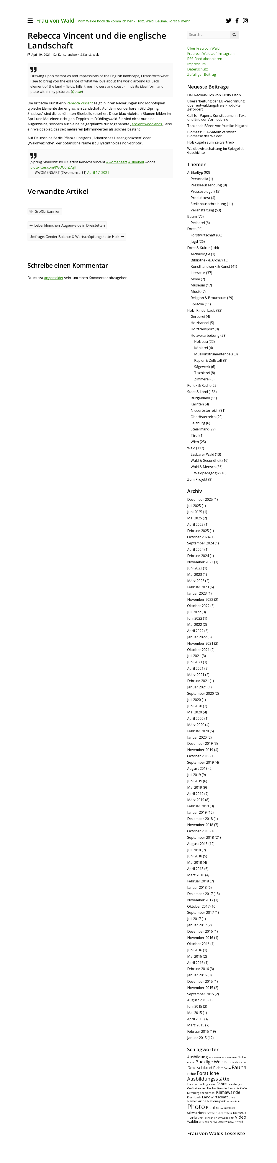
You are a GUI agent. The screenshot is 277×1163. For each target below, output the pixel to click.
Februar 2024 (198, 555)
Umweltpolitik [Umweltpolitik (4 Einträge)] (226, 1117)
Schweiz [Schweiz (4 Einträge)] (212, 1112)
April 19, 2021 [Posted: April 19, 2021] (41, 54)
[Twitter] (229, 20)
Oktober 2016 (198, 943)
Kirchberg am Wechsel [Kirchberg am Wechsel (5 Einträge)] (201, 1093)
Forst (191, 228)
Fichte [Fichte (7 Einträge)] (191, 1074)
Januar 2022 (197, 637)
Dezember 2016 (200, 931)
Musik (196, 291)
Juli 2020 (194, 699)
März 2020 (195, 724)
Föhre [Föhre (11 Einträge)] (221, 1083)
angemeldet (53, 277)
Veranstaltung (202, 210)
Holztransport (202, 329)
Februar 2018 (198, 881)
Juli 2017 (194, 918)
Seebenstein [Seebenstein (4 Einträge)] (225, 1112)
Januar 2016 (197, 975)
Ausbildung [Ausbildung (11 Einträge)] (197, 1056)
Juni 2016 (194, 950)
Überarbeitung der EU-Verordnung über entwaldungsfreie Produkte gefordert (216, 105)
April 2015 (195, 1019)
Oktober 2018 (198, 831)
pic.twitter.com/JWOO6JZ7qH (53, 167)
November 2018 (200, 824)
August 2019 (197, 768)
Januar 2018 (197, 887)
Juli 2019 (194, 774)
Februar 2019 (198, 806)
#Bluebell (136, 162)
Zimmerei (202, 379)
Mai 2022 (194, 624)
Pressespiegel (202, 191)
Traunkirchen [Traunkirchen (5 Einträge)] (195, 1117)
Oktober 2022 (198, 605)
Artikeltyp (195, 172)
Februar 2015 (198, 1031)
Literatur (198, 272)
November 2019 (200, 749)
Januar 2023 (197, 593)
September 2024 (200, 543)
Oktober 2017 (198, 906)
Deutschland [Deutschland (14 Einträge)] (199, 1068)
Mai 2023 (194, 574)
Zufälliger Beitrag (201, 74)
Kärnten (197, 404)
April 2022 (195, 630)
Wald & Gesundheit (206, 460)
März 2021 (195, 674)
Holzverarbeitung (205, 335)
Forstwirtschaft (203, 235)
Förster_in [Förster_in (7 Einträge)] (235, 1084)
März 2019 (195, 799)
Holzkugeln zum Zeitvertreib (210, 142)
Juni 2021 (194, 662)
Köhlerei (201, 347)
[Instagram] (245, 20)
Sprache (197, 304)
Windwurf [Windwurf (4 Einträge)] (230, 1121)
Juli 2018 (194, 850)
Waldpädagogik (207, 473)
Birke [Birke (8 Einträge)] (242, 1057)
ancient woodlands (147, 124)
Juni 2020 (194, 706)
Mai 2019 (194, 787)
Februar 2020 (198, 731)
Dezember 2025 (200, 499)
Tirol (194, 435)
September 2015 (200, 994)
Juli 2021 (194, 655)
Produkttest (200, 197)
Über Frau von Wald (203, 48)
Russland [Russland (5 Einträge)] (229, 1108)
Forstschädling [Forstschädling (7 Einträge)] (197, 1084)
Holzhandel (200, 322)
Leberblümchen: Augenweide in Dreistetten (67, 226)
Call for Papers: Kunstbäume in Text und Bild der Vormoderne (216, 117)
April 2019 (195, 793)
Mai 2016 (194, 956)
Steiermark (200, 429)
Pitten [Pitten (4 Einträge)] (219, 1108)
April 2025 (195, 524)
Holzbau (201, 341)
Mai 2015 (194, 1012)
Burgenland (200, 398)
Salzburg (198, 423)
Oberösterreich (203, 416)
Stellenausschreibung (208, 203)
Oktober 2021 (198, 649)
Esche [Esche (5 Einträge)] (227, 1068)
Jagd (194, 241)
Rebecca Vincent (80, 103)
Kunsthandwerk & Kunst (74, 54)
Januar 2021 (197, 687)
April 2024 (195, 549)
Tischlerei (202, 372)
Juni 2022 (194, 618)
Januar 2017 (197, 925)
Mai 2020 (194, 712)
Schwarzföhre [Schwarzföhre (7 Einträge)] (197, 1113)
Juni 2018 (194, 856)
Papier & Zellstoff (208, 360)
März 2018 (195, 875)
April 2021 (195, 668)
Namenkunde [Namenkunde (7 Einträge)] (196, 1101)
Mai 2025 (194, 518)
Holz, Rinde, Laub (201, 310)
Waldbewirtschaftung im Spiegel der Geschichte (216, 150)
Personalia (199, 178)
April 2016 (195, 962)
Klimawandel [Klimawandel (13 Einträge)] (228, 1092)
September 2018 (200, 837)
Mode (195, 279)
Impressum (196, 64)
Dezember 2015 (200, 981)
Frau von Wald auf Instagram (210, 53)
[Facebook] (237, 20)
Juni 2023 (194, 568)
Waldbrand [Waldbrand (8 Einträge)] (195, 1121)
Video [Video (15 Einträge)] (240, 1117)
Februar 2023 (198, 587)
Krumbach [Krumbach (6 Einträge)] (194, 1097)
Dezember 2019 (200, 743)
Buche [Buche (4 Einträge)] (191, 1062)
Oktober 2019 (198, 756)
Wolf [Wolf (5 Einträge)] (240, 1122)
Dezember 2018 (200, 818)
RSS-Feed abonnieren (204, 58)
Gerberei (198, 316)
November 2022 (200, 599)
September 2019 (200, 762)
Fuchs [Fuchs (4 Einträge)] (212, 1084)
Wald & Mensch (203, 466)
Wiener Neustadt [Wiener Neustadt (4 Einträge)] (215, 1121)
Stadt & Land (197, 391)
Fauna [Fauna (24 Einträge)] (239, 1067)
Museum (198, 285)
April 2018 (195, 868)
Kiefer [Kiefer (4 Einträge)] (243, 1088)
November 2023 (200, 562)
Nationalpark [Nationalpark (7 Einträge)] (216, 1101)
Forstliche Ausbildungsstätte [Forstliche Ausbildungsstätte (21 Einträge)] (208, 1076)
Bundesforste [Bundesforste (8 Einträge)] (235, 1062)
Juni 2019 (194, 781)
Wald (96, 54)
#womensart (116, 162)
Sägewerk (202, 366)
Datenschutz (197, 69)
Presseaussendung (206, 185)
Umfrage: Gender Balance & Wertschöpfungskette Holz (76, 237)
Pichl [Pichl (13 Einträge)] (210, 1107)
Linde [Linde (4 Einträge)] (232, 1097)
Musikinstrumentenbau (213, 354)
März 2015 (195, 1025)
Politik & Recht (199, 385)
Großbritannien (47, 211)
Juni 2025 (194, 511)
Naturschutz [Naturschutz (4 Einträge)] (233, 1101)
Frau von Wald (55, 20)
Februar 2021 (198, 680)
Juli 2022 (194, 612)
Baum (192, 216)
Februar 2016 (198, 968)
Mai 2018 (194, 862)
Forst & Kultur (198, 247)
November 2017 (200, 900)
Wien (195, 441)
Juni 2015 (194, 1006)
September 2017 (200, 912)
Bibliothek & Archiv (206, 260)
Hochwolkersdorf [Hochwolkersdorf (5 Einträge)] (218, 1088)
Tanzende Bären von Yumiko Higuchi (217, 125)
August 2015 (197, 1000)
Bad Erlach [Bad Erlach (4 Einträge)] (215, 1057)
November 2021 (200, 643)
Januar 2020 (197, 737)
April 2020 (195, 718)
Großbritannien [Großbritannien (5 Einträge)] (196, 1088)
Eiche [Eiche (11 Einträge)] (218, 1067)
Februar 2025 (198, 530)
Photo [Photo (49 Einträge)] (196, 1106)
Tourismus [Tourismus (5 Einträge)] (239, 1113)
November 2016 (200, 937)
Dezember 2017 (200, 893)
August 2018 (197, 843)
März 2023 (195, 580)
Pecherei (198, 222)
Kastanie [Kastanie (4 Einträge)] (234, 1088)
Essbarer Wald (202, 454)
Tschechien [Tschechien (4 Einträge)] (210, 1117)
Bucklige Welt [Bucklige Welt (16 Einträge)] (209, 1062)
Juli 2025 (194, 505)
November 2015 (200, 987)
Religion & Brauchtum (208, 297)
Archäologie (200, 254)
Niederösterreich (204, 410)
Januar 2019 (197, 812)
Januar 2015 (197, 1037)
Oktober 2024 (198, 537)
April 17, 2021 (98, 172)
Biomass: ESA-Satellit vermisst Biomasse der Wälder (211, 134)
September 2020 (200, 693)
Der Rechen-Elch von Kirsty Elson (214, 95)
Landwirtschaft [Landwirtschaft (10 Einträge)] (215, 1096)
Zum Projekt (197, 479)
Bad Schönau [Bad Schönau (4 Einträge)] (229, 1057)
